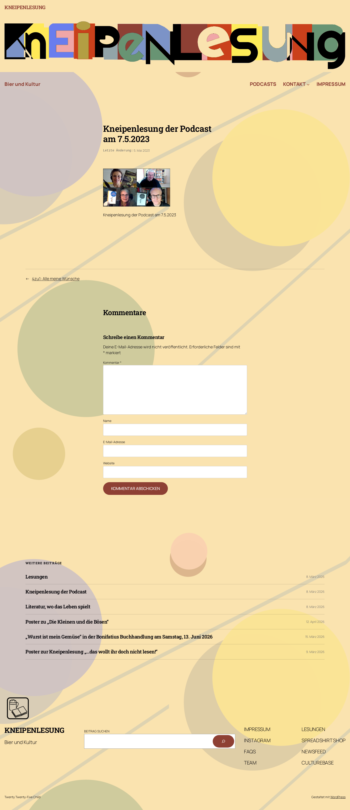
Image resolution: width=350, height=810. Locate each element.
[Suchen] (223, 741)
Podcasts (263, 84)
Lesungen (36, 576)
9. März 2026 (315, 651)
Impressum (331, 84)
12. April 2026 (315, 621)
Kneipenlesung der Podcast (56, 591)
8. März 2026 (315, 576)
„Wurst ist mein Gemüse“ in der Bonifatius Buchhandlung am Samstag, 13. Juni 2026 (118, 636)
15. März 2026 (315, 636)
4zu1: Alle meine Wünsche (55, 278)
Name (107, 420)
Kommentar (112, 362)
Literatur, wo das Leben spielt (57, 606)
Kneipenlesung (25, 7)
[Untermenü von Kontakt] (308, 84)
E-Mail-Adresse (114, 441)
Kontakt (294, 84)
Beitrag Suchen (96, 731)
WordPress (338, 796)
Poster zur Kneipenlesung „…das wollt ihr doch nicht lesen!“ (91, 651)
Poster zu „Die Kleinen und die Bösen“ (67, 621)
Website (109, 463)
